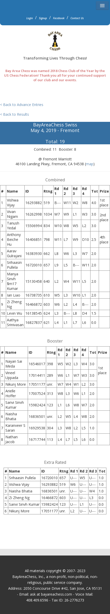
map (89, 163)
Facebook (58, 18)
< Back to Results (14, 114)
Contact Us (77, 18)
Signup (43, 18)
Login (29, 18)
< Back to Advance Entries (21, 104)
